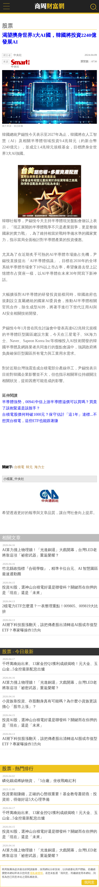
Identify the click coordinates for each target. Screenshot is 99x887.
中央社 (20, 64)
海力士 (39, 467)
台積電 (19, 467)
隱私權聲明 (36, 873)
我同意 (89, 882)
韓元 (29, 467)
